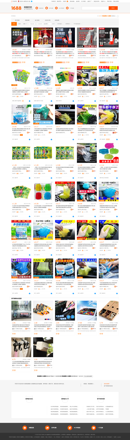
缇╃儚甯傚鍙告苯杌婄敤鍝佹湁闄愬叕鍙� (41, 328)
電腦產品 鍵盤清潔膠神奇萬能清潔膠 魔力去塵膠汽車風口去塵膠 (65, 91)
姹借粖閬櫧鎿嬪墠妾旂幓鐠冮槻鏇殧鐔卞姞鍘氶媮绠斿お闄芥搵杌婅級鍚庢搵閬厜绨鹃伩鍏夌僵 (86, 325)
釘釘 (105, 437)
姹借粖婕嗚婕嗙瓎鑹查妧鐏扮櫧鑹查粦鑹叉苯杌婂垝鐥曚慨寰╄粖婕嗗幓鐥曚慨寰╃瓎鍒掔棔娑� (43, 325)
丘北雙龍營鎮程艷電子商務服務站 (114, 411)
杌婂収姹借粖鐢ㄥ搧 (17, 367)
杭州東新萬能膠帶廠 (55, 406)
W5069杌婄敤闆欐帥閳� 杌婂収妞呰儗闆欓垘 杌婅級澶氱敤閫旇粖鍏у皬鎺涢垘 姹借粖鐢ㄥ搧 (21, 362)
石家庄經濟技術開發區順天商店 (103, 406)
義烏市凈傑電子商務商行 (105, 286)
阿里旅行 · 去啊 (60, 437)
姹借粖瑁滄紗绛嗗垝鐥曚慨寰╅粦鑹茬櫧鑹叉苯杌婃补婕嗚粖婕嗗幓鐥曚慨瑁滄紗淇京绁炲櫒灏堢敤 (64, 325)
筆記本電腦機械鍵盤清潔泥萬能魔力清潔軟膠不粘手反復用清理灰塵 (86, 129)
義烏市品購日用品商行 (17, 171)
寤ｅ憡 (28, 53)
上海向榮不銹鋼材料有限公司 (94, 409)
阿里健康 (109, 437)
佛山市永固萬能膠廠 (74, 406)
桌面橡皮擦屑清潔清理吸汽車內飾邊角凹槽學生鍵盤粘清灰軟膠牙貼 (64, 129)
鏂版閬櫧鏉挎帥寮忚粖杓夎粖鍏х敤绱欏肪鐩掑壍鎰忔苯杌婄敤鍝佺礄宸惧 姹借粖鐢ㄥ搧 (43, 362)
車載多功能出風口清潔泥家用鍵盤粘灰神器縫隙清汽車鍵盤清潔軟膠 (64, 245)
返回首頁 (81, 376)
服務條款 (69, 434)
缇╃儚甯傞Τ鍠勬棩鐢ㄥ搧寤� (19, 328)
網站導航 (93, 434)
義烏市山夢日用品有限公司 (83, 209)
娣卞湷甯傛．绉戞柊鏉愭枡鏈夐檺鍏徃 (61, 55)
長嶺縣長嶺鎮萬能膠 (65, 409)
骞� (29, 55)
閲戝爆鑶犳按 (65, 57)
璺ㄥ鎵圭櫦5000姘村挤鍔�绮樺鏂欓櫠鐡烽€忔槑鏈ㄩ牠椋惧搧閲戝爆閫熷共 (108, 52)
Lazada (119, 437)
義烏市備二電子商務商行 (17, 248)
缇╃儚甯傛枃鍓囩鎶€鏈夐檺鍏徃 (41, 365)
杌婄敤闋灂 (102, 331)
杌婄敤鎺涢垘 (109, 331)
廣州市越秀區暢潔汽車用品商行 (17, 94)
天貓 (46, 437)
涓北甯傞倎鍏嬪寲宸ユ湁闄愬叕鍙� (83, 55)
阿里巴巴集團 (12, 437)
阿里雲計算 (76, 437)
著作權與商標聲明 (55, 434)
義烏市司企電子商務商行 (105, 94)
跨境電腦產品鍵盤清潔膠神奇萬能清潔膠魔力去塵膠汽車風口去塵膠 (21, 91)
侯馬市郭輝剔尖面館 (101, 411)
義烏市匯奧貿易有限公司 (39, 286)
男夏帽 (107, 409)
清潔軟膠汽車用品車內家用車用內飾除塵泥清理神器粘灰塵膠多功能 (108, 129)
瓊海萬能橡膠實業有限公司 (57, 411)
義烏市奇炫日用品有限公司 (105, 132)
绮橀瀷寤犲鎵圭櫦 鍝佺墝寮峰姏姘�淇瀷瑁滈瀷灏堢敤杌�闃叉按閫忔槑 (21, 52)
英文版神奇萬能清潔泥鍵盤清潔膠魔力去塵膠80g (64, 168)
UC (94, 437)
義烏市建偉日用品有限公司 (39, 209)
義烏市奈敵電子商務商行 (61, 132)
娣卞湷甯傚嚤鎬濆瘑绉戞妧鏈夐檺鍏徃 (17, 55)
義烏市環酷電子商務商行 (39, 132)
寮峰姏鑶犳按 (21, 57)
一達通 (114, 437)
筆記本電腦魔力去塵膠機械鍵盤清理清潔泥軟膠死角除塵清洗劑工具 (108, 91)
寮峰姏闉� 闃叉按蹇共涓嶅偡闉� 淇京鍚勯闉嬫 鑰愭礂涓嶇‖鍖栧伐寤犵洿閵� (43, 52)
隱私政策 (74, 434)
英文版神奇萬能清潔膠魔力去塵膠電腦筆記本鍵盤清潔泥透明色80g (86, 168)
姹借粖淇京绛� (38, 331)
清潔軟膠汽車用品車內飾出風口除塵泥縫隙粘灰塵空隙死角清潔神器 (42, 245)
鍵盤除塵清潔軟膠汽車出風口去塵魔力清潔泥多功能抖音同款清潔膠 (108, 206)
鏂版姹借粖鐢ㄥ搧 (47, 367)
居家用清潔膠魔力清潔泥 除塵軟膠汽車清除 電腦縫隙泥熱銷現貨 (86, 91)
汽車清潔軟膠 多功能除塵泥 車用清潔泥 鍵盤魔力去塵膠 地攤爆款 (43, 129)
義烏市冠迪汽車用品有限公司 (61, 286)
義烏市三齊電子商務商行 (83, 248)
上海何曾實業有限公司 (101, 414)
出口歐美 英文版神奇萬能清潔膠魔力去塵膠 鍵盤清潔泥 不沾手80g (21, 206)
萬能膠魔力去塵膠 (92, 383)
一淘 (54, 437)
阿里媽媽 (67, 437)
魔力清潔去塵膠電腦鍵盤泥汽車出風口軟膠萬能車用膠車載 (86, 206)
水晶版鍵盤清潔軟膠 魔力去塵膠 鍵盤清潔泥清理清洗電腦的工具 (43, 283)
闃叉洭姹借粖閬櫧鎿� (83, 331)
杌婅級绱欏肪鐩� (38, 367)
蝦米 (71, 437)
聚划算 (50, 437)
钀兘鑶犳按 (15, 57)
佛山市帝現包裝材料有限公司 (105, 171)
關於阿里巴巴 (81, 434)
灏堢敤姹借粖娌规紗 (61, 331)
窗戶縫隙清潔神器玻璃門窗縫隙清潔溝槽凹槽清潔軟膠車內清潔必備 (64, 206)
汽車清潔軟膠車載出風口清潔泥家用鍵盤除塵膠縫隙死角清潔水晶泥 (108, 283)
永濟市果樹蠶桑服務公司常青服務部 (104, 409)
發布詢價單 (106, 383)
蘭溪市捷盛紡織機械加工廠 (93, 414)
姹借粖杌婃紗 (45, 331)
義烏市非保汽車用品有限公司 (83, 286)
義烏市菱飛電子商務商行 (61, 209)
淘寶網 (42, 437)
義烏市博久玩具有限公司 (92, 411)
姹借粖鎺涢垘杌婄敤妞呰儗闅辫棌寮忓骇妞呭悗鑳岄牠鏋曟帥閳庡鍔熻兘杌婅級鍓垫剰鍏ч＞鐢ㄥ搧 (108, 325)
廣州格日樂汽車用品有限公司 (61, 94)
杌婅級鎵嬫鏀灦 (16, 331)
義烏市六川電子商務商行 (105, 248)
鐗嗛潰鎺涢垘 (89, 57)
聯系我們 (87, 434)
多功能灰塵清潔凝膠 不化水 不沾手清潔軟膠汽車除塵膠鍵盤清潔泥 (21, 245)
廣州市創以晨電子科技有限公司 (39, 94)
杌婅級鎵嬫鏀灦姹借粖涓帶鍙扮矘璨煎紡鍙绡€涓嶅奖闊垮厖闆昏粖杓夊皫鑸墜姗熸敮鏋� (21, 325)
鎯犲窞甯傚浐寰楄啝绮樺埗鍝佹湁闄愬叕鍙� (39, 55)
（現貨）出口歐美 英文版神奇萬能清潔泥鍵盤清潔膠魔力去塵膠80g (21, 168)
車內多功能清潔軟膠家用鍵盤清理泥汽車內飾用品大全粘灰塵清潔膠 (64, 283)
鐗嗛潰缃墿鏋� (82, 57)
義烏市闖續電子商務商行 (83, 132)
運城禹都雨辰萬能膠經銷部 (76, 414)
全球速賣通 (37, 437)
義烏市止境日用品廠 (104, 209)
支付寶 (97, 437)
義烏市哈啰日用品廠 (17, 286)
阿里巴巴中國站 (29, 437)
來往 (102, 437)
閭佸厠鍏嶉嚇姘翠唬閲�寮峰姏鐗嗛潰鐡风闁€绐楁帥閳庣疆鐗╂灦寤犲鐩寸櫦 (87, 52)
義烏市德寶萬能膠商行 (56, 409)
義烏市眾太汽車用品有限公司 (17, 132)
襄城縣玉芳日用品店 (91, 406)
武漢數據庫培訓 (109, 406)
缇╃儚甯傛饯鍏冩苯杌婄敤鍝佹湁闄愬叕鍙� (63, 328)
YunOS (82, 437)
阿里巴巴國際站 (20, 437)
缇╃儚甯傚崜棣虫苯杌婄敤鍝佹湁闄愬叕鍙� (85, 328)
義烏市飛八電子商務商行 (61, 248)
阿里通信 (87, 437)
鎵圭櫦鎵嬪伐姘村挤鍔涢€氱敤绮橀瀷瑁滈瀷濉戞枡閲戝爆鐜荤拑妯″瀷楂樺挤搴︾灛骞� (65, 52)
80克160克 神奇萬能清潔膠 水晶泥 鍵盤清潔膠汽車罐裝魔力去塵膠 (43, 91)
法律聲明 (63, 434)
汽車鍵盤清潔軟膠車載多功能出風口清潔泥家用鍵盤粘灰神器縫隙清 (108, 245)
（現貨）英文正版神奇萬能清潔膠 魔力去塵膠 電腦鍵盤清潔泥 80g (43, 168)
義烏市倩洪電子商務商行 (83, 94)
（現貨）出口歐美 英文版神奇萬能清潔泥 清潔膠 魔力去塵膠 (108, 168)
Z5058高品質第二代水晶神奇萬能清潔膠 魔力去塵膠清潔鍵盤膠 (43, 206)
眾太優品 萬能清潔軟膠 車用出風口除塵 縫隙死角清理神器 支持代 (21, 129)
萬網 (91, 437)
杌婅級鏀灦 (24, 331)
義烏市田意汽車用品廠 (39, 248)
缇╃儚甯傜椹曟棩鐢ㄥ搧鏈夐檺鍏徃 (19, 365)
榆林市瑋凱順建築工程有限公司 (113, 414)
